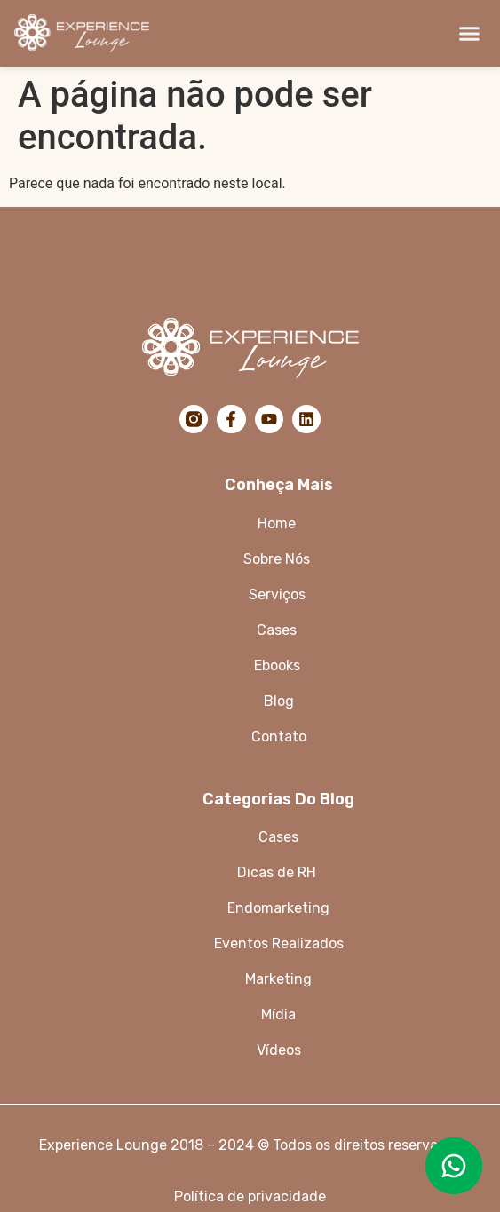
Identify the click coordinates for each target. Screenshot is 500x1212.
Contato (278, 736)
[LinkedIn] (306, 419)
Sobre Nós (278, 559)
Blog (279, 701)
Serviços (279, 594)
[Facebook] (231, 419)
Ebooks (277, 665)
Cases (278, 836)
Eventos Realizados (279, 943)
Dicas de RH (278, 872)
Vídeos (279, 1050)
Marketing (278, 978)
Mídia (278, 1014)
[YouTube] (269, 419)
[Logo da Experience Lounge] (103, 33)
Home (278, 523)
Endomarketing (278, 907)
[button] (470, 34)
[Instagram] (193, 419)
